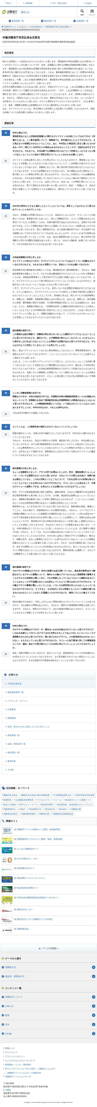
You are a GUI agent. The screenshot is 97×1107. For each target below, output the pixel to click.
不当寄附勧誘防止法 (62, 795)
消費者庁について (13, 997)
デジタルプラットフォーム (49, 800)
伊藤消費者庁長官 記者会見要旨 (57, 27)
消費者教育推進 (28, 814)
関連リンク (10, 1048)
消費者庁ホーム (10, 27)
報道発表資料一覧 (16, 692)
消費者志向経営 (10, 814)
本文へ (9, 3)
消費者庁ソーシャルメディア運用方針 (24, 1073)
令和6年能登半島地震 (84, 795)
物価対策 (7, 800)
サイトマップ (11, 1052)
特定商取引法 (35, 809)
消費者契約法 (9, 809)
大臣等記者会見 (36, 27)
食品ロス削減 (9, 804)
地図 (8, 1090)
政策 (7, 1015)
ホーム (26, 12)
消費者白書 (76, 809)
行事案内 (12, 709)
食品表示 (63, 809)
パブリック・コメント (18, 701)
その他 (11, 770)
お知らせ (23, 27)
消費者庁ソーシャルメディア (18, 1076)
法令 (7, 1024)
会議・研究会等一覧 (17, 744)
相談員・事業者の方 (15, 976)
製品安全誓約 (47, 804)
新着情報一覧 (14, 735)
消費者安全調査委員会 (63, 814)
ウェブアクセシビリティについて (20, 1060)
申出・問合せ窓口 (59, 3)
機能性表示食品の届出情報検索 (35, 795)
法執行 (22, 809)
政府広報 (12, 761)
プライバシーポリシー (15, 1056)
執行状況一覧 (14, 752)
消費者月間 (44, 814)
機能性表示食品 (10, 795)
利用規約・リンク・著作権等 (18, 1064)
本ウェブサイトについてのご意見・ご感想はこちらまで (30, 1069)
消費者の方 (10, 967)
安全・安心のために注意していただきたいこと (29, 727)
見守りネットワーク (28, 804)
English (89, 3)
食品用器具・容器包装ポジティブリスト (75, 804)
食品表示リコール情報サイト (78, 800)
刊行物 (8, 1033)
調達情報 (12, 718)
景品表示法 (50, 809)
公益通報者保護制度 (24, 800)
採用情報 (29, 3)
